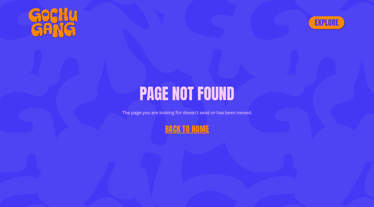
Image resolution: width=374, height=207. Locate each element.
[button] (326, 22)
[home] (51, 22)
